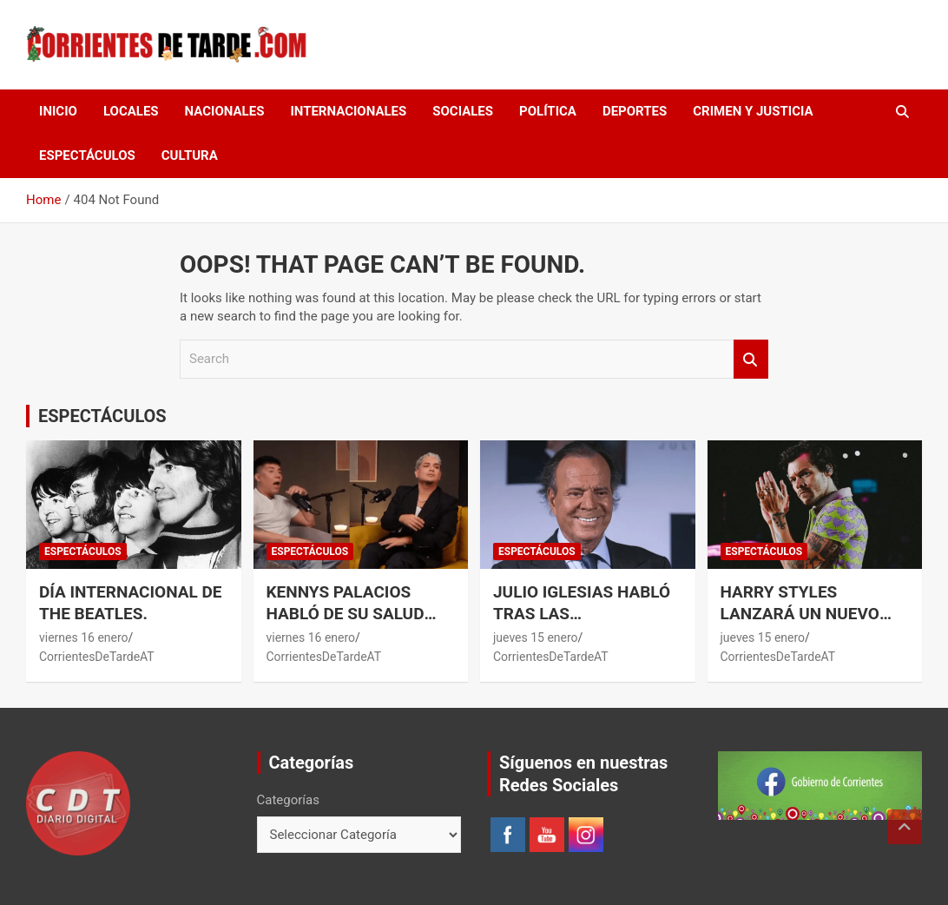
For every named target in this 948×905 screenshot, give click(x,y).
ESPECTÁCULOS (87, 155)
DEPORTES (634, 111)
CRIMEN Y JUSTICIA (753, 111)
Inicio (58, 111)
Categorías (288, 800)
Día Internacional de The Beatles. (130, 603)
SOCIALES (462, 111)
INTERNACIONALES (348, 111)
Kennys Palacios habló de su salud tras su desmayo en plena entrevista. (353, 624)
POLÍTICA (547, 111)
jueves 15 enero (535, 637)
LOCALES (131, 111)
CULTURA (189, 155)
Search (751, 359)
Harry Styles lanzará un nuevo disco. (800, 613)
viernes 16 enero (83, 637)
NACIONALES (225, 111)
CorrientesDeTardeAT (97, 657)
